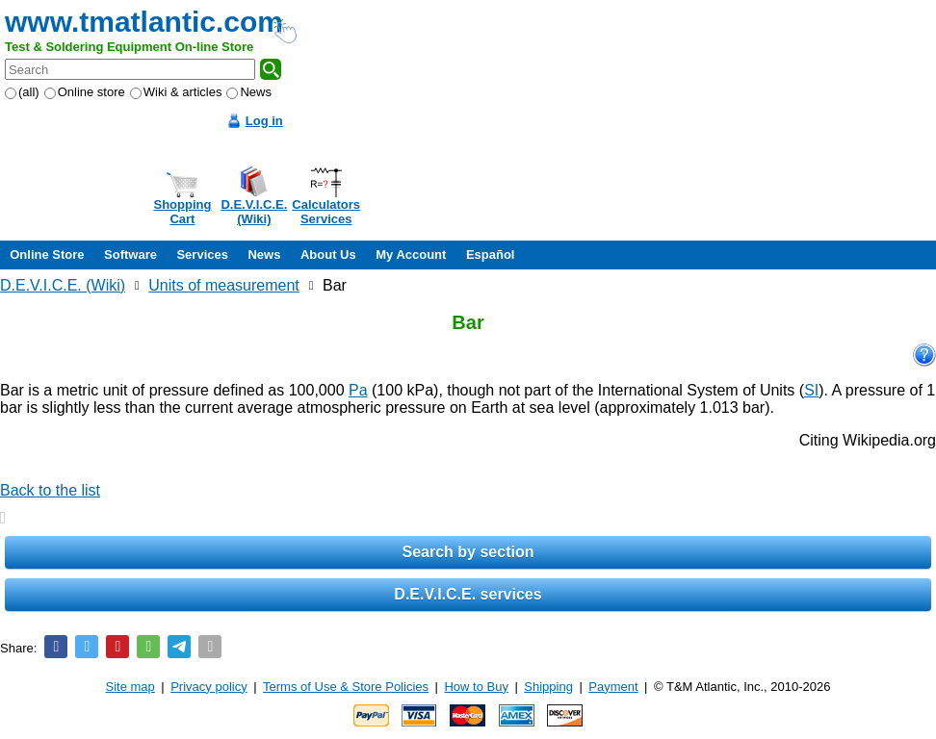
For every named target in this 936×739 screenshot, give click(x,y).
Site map (130, 686)
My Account (411, 254)
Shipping (548, 686)
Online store (84, 92)
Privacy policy (208, 686)
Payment (612, 686)
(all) (22, 92)
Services (202, 254)
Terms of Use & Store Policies (346, 686)
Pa (358, 390)
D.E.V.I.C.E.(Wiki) (254, 211)
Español (490, 254)
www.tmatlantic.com (144, 22)
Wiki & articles (176, 92)
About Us (328, 254)
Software (130, 254)
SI (811, 390)
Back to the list (50, 490)
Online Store (47, 254)
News (249, 92)
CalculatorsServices (326, 211)
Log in (264, 121)
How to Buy (475, 686)
